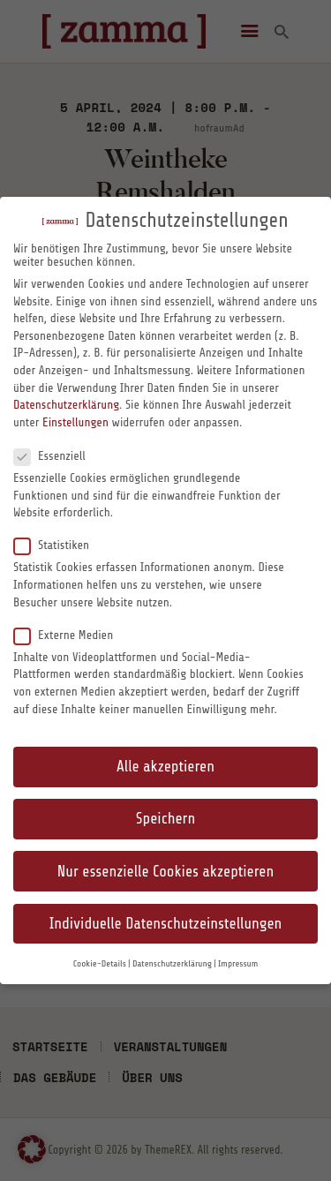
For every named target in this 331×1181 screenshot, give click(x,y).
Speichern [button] (165, 818)
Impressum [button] (238, 964)
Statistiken (58, 545)
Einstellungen (75, 422)
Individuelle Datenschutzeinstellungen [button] (165, 923)
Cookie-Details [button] (99, 964)
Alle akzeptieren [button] (165, 766)
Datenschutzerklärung (66, 404)
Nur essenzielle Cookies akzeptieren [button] (165, 871)
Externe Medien (70, 635)
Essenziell (56, 455)
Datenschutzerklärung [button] (172, 964)
